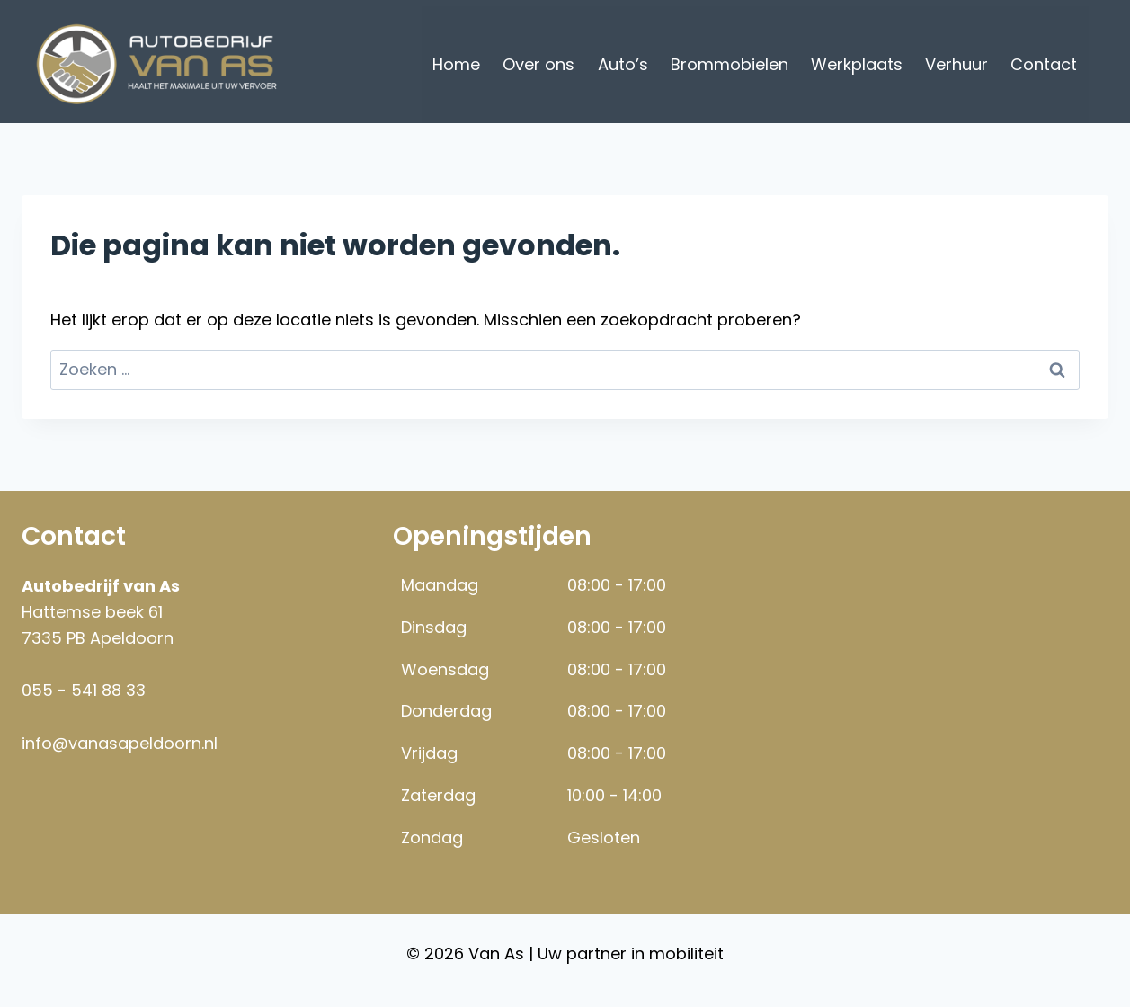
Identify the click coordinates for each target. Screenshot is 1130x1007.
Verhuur (956, 64)
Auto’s (623, 64)
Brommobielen (729, 64)
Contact (1043, 64)
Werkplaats (857, 64)
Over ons (538, 64)
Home (456, 64)
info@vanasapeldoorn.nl (120, 743)
